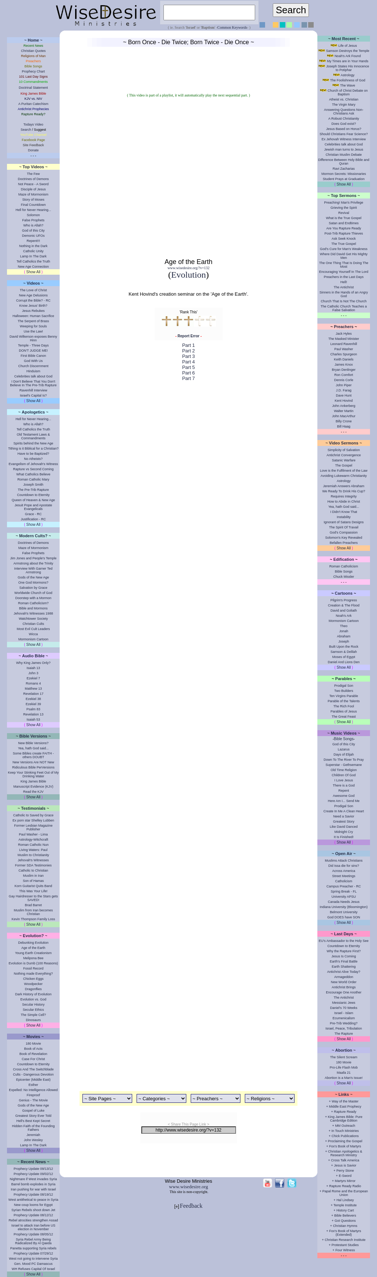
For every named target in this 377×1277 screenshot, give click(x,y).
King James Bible (33, 781)
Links (343, 1094)
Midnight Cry (343, 832)
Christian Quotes (33, 51)
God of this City (33, 230)
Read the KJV (33, 792)
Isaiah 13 (33, 668)
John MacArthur (344, 416)
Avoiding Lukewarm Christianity (344, 476)
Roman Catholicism (343, 566)
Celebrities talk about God (33, 376)
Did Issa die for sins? (343, 866)
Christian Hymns (345, 1226)
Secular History (33, 1004)
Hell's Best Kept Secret (33, 1121)
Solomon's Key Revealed (343, 537)
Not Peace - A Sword (33, 184)
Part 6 (188, 373)
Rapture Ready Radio (345, 1186)
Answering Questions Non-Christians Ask (343, 111)
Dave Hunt (344, 395)
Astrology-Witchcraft (33, 839)
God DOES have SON (343, 917)
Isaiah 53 (33, 719)
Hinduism (33, 371)
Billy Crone (344, 421)
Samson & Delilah (344, 652)
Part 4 (188, 362)
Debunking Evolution (33, 942)
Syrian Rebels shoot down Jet (33, 1210)
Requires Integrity (344, 496)
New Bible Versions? (33, 743)
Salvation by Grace (33, 588)
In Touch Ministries (345, 1131)
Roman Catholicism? (33, 603)
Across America (343, 871)
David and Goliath (344, 610)
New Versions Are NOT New (33, 762)
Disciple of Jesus (33, 189)
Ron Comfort (343, 375)
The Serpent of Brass (33, 321)
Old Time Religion (344, 770)
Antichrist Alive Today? (343, 972)
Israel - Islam (343, 1013)
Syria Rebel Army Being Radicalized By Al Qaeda (33, 1241)
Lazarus (343, 749)
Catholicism (343, 881)
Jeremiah (33, 1135)
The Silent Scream (343, 1057)
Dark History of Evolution (33, 994)
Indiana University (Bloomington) (343, 907)
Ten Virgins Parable (344, 696)
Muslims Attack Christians (344, 860)
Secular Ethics (33, 1010)
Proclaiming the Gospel (345, 1141)
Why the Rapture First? (344, 951)
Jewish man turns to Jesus (343, 149)
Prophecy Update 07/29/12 (33, 1253)
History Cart (345, 1210)
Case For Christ (33, 1059)
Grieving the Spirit (344, 208)
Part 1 (188, 345)
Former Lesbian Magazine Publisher (33, 827)
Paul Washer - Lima (33, 834)
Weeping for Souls (33, 326)
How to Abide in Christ (343, 501)
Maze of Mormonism (33, 194)
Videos (33, 283)
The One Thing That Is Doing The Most (344, 264)
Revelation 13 (33, 714)
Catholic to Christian (33, 870)
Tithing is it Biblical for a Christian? (33, 448)
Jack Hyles (344, 333)
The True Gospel (343, 244)
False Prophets (33, 220)
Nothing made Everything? (33, 973)
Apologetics (33, 412)
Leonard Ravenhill (343, 344)
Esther (33, 1085)
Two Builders (343, 691)
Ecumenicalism (343, 1018)
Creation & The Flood (343, 605)
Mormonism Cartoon (33, 639)
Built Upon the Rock (344, 646)
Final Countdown (33, 205)
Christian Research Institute (345, 1240)
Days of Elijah (344, 754)
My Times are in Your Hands (348, 61)
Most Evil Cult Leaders (33, 629)
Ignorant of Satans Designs (344, 522)
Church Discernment (33, 366)
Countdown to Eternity (33, 495)
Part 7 (188, 378)
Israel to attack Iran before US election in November (33, 1227)
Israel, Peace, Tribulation (343, 1028)
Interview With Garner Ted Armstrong (33, 570)
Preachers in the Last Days (343, 277)
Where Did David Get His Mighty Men (344, 256)
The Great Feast (344, 716)
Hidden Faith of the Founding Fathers (33, 1128)
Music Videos (343, 733)
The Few (33, 174)
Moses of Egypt (343, 657)
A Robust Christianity (343, 118)
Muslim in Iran (33, 875)
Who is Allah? (33, 225)
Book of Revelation (33, 1054)
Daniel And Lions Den (344, 662)
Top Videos (33, 167)
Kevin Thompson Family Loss (33, 919)
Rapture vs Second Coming (33, 469)
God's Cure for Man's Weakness (343, 249)
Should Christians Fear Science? (344, 134)
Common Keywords (232, 27)
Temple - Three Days (33, 345)
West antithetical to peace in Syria (33, 1200)
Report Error (188, 336)
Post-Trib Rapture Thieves (343, 233)
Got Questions (345, 1221)
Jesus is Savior (345, 1165)
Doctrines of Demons (33, 179)
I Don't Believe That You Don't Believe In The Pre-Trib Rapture (33, 383)
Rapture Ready (345, 1112)
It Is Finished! (344, 837)
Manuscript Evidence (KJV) (33, 786)
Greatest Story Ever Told (33, 1116)
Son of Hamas (33, 881)
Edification (343, 559)
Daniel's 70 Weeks (343, 1008)
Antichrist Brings (344, 987)
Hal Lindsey (345, 1200)
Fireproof (33, 1095)
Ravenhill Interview (33, 390)
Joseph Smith (33, 484)
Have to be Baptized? (33, 453)
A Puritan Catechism (33, 104)
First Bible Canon (33, 356)
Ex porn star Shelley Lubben (33, 820)
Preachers (343, 326)
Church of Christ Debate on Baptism (348, 92)
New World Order (343, 982)
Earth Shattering (344, 966)
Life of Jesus (347, 46)
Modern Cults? (33, 536)
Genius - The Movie (33, 1100)
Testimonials (33, 808)
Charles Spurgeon (343, 354)
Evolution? (33, 935)
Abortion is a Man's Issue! (344, 1078)
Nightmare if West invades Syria (33, 1179)
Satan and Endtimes (344, 223)
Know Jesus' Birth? (33, 305)
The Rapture (343, 1033)
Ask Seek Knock (344, 238)
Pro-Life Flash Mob (343, 1067)
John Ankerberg (343, 406)
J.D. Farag (343, 390)
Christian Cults (33, 624)
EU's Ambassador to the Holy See (344, 941)
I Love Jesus (343, 780)
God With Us (33, 361)
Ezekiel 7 (33, 678)
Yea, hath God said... (33, 748)
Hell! (343, 282)
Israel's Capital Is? (33, 395)
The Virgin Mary (343, 104)
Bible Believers (345, 1215)
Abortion (343, 1050)
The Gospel (343, 465)
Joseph (343, 641)
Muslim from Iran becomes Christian (33, 912)
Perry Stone (345, 1170)
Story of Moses (33, 199)
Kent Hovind (344, 400)
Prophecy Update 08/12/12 (33, 1215)
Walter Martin (343, 411)
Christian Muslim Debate (343, 154)
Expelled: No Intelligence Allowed (33, 1090)
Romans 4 (33, 683)
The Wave (347, 85)
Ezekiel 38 (33, 699)
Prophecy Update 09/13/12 (33, 1169)
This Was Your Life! (33, 891)
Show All (33, 272)
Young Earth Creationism (33, 953)
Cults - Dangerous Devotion (33, 1074)
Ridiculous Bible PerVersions (33, 767)
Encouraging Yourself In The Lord (343, 272)
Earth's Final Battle (343, 961)
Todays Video (33, 124)
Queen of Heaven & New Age (33, 500)
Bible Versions (33, 736)
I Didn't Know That (343, 512)
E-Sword (345, 1176)
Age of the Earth (33, 948)
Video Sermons (344, 443)
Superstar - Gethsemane (343, 765)
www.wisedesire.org (188, 1186)
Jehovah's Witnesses (33, 860)
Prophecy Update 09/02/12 (33, 1174)
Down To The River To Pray (344, 759)
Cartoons (343, 593)
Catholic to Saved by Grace (33, 815)
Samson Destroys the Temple (347, 51)
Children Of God (344, 775)
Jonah (343, 631)
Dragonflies (33, 989)
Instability (344, 517)
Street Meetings (343, 876)
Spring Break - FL (344, 891)
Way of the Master (345, 1101)
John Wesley (33, 1140)
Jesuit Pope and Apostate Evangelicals (33, 507)
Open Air (343, 853)
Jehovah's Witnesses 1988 (33, 613)
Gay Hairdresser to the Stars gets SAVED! (33, 898)
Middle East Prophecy (345, 1106)
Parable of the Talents (344, 701)
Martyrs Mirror (345, 1181)
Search (26, 129)
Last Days (343, 934)
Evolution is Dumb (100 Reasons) (33, 963)
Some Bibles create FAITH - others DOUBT (33, 755)
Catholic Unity (33, 251)
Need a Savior (343, 816)
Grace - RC (33, 514)
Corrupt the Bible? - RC (33, 300)
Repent (343, 790)
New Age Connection (33, 266)
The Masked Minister (343, 339)
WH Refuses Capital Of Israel (33, 1269)
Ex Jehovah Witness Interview (343, 139)
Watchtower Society (33, 618)
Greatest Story (343, 821)
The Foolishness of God (347, 80)
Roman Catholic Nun (33, 845)
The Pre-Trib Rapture (33, 490)
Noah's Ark (344, 616)
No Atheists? (33, 459)
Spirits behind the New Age (33, 443)
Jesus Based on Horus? (344, 129)
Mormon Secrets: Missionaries (343, 174)
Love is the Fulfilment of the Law (343, 470)
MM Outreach (345, 1126)
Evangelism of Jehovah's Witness (33, 464)
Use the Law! (33, 331)
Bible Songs (343, 571)
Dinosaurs (33, 1020)
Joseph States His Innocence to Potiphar (347, 68)
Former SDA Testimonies (33, 865)
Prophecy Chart (33, 71)
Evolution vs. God (33, 999)
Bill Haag (343, 426)
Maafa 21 (344, 1072)
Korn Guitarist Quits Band (33, 886)
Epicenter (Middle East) (33, 1079)
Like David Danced (344, 827)
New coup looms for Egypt (33, 1205)
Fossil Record (33, 968)
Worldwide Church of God (33, 593)
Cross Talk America (345, 1160)
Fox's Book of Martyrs (345, 1146)
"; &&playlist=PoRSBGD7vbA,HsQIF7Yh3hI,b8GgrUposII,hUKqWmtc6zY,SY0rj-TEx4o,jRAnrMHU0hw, (189, 177)
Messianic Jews (343, 1003)
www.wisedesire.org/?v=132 (188, 268)
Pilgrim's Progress (343, 600)
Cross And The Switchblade (33, 1069)
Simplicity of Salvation (344, 450)
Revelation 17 (33, 694)
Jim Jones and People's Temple (33, 558)
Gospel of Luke (33, 1110)
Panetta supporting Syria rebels (33, 1248)
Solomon (33, 215)
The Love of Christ (33, 290)
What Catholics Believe (33, 474)
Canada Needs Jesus (343, 902)
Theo (344, 626)
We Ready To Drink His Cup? (343, 491)
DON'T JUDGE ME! (33, 350)
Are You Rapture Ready (343, 228)
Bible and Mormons (33, 608)
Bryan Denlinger (344, 370)
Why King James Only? (33, 663)
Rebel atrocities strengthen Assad (33, 1220)
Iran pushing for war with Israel (33, 1189)
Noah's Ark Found (348, 56)
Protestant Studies (345, 1245)
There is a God (344, 785)
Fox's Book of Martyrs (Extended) (345, 1232)
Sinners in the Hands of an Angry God (344, 294)
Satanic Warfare (343, 460)
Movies (33, 1036)
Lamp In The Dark (33, 256)
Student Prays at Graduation (344, 179)
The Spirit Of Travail (344, 527)
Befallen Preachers (343, 543)
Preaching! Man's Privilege (343, 202)
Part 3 (188, 356)
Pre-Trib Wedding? (343, 1023)
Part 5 (188, 367)
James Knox (344, 364)
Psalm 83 (33, 709)
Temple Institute (345, 1205)
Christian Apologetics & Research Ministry (345, 1153)
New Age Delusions (33, 295)
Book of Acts (33, 1049)
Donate (33, 150)
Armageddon (343, 977)
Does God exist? (343, 124)
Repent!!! (33, 241)
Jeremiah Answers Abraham (343, 486)
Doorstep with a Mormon (33, 598)
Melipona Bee (33, 958)
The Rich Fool (343, 706)
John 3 (33, 673)
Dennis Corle (343, 380)
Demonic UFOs (33, 236)
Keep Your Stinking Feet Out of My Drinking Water (33, 774)
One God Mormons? (33, 582)
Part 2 (188, 350)
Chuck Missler (343, 576)
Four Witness (345, 1250)
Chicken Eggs (33, 979)
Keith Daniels (343, 359)
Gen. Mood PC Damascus (33, 1264)
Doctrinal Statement (33, 87)
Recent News (33, 1162)
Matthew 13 (33, 688)
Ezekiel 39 (33, 704)
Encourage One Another (344, 992)
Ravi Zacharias (343, 168)
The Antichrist (344, 287)
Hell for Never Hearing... (33, 210)
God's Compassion (344, 532)
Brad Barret (33, 905)
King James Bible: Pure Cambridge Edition (345, 1118)
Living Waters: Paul (33, 850)
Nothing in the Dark (33, 246)
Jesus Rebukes (33, 311)
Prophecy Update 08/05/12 (33, 1234)
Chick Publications (345, 1136)
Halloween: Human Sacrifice (33, 316)
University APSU (343, 896)
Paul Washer (343, 349)
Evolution (188, 274)
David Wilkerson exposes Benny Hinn (33, 338)
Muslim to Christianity (33, 855)
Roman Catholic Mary (33, 479)
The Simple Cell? (33, 1015)
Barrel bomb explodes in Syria (33, 1184)
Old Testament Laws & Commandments (33, 436)
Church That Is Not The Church (344, 301)
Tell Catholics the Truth (33, 261)
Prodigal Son (343, 685)
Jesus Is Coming (343, 956)
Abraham (343, 636)
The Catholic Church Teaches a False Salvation (344, 308)
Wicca (33, 634)
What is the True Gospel (344, 218)
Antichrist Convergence (344, 455)
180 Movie (33, 1043)
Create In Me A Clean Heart (343, 811)
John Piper (344, 385)
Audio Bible (33, 656)
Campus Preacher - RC (344, 886)
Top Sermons (343, 195)
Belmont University (343, 912)
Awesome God (344, 796)
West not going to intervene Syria (33, 1258)
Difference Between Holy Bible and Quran (343, 161)
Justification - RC (33, 519)
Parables (343, 678)
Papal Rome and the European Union (345, 1193)
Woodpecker (33, 984)
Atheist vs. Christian (344, 99)
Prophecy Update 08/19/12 (33, 1194)
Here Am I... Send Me (343, 801)
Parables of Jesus (344, 711)
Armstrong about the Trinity (33, 563)
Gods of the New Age (33, 577)
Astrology (348, 75)
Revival (343, 213)
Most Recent (344, 38)
